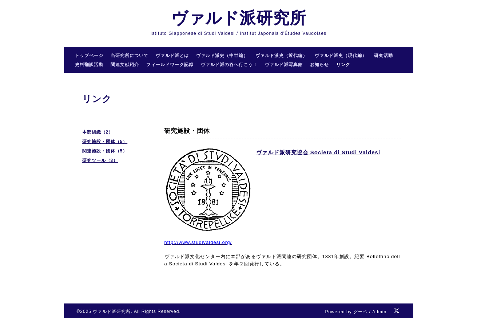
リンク (343, 64)
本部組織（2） (98, 132)
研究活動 (383, 55)
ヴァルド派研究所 (238, 18)
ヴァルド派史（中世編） (222, 55)
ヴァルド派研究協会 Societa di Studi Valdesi (318, 152)
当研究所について (129, 55)
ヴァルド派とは (172, 55)
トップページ (89, 55)
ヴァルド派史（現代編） (341, 55)
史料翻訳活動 (89, 64)
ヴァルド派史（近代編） (281, 55)
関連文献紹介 (125, 64)
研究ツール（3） (100, 160)
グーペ (360, 311)
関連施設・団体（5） (105, 151)
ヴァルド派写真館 (284, 64)
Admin (379, 311)
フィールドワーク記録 (170, 64)
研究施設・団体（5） (105, 141)
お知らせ (319, 64)
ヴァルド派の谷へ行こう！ (229, 64)
